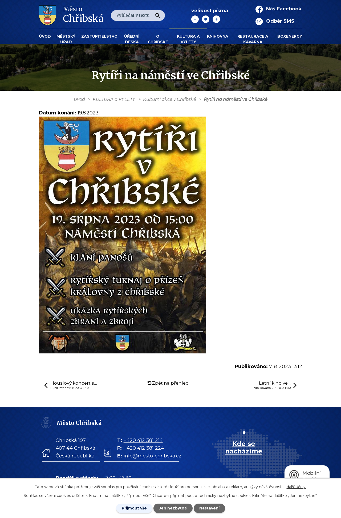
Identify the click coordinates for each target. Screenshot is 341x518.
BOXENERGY (289, 36)
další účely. (296, 486)
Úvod (45, 36)
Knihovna (217, 36)
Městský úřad (65, 39)
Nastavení (209, 508)
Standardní (205, 19)
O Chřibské (158, 39)
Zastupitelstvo (99, 36)
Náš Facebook (284, 9)
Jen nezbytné (173, 508)
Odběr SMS (280, 21)
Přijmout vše (134, 508)
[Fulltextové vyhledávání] (138, 15)
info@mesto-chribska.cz (152, 456)
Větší (216, 19)
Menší (195, 19)
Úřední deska (131, 39)
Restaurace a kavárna (252, 39)
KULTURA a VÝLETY (188, 39)
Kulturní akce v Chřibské (169, 99)
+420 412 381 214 (143, 440)
